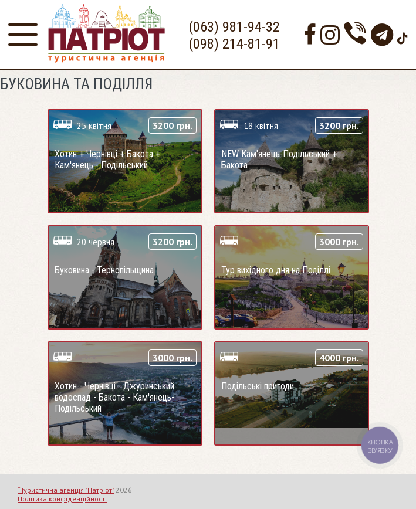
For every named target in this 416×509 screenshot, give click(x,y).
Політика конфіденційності (62, 498)
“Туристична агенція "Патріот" (66, 490)
